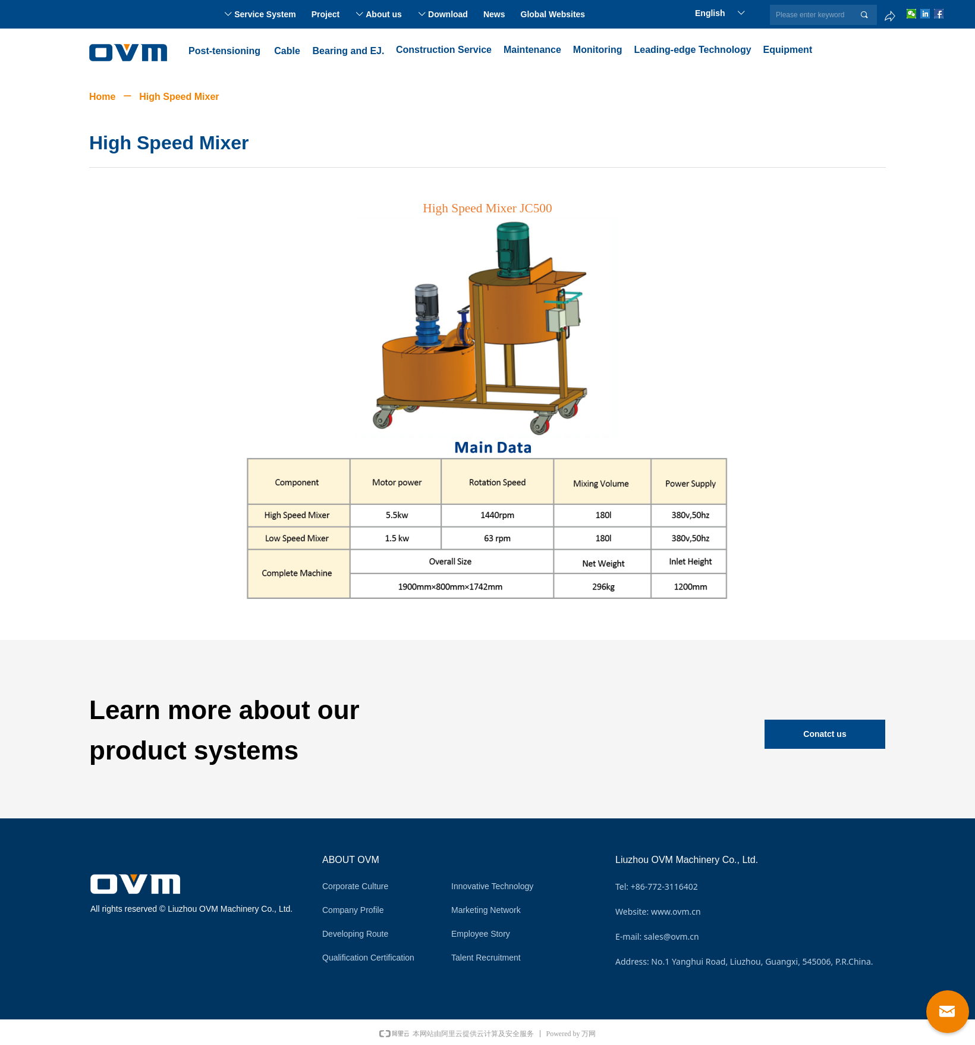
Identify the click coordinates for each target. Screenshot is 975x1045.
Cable (287, 51)
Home (102, 97)
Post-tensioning (224, 51)
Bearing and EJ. (349, 51)
